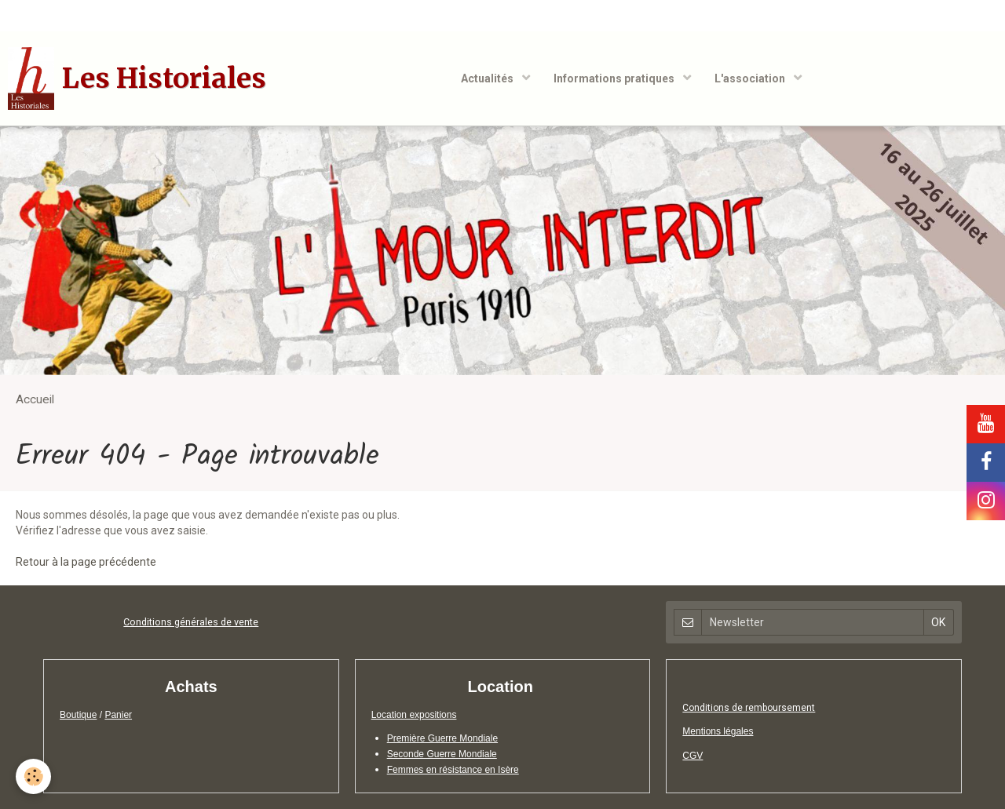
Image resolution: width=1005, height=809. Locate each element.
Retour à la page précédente (86, 562)
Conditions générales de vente (190, 622)
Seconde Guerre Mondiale (442, 754)
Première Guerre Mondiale (442, 738)
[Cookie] (33, 776)
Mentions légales (717, 731)
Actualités (488, 78)
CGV (692, 755)
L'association (751, 78)
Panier (118, 714)
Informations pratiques (615, 78)
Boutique (78, 714)
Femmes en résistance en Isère (453, 769)
